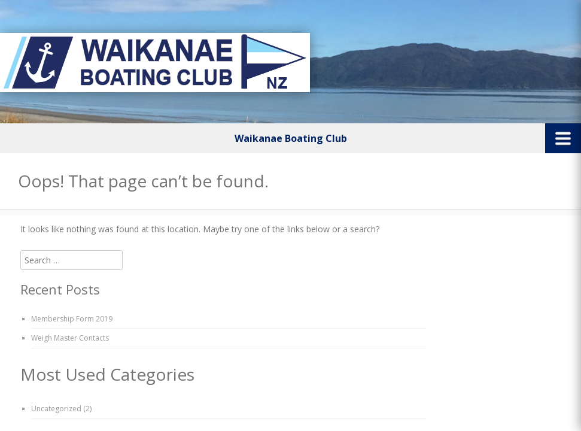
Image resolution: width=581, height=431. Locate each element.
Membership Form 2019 (71, 319)
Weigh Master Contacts (70, 338)
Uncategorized (56, 408)
